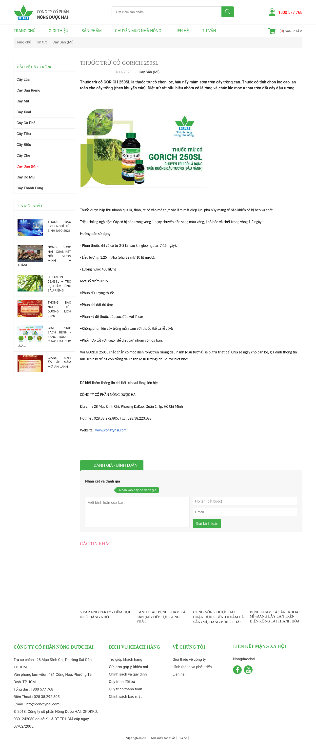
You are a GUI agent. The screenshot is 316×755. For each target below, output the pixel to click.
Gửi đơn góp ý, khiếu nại (128, 667)
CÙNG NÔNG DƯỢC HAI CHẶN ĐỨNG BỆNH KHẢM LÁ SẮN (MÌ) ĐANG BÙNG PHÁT (218, 617)
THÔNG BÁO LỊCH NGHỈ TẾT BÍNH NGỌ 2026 (59, 226)
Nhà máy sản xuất (163, 738)
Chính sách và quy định (128, 674)
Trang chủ (24, 30)
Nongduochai (244, 659)
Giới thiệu (58, 30)
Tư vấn (209, 30)
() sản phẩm (291, 31)
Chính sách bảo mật (125, 696)
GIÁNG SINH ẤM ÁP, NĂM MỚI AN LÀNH (59, 362)
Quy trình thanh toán (125, 689)
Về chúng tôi (189, 647)
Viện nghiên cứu (136, 738)
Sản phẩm (91, 30)
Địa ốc (182, 738)
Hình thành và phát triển (192, 667)
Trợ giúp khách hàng (125, 659)
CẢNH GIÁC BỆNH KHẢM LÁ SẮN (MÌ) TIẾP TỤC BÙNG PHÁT (161, 616)
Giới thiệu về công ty (189, 659)
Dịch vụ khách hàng (134, 647)
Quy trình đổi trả (122, 681)
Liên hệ (182, 30)
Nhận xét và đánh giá (102, 481)
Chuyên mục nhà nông (138, 30)
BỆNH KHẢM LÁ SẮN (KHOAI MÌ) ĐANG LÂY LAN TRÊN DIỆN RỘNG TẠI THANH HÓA (275, 616)
